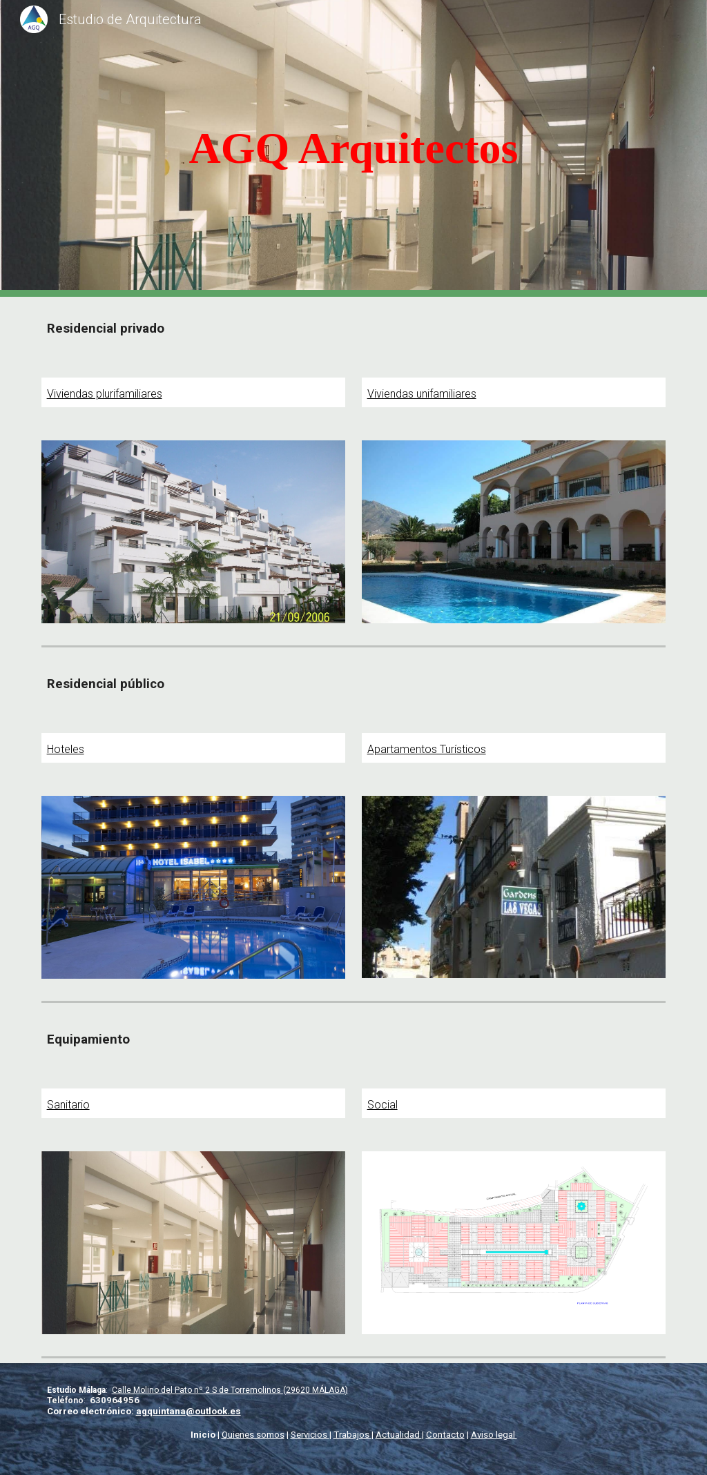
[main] (353, 149)
